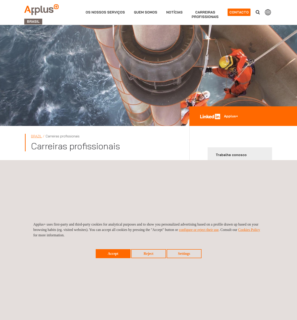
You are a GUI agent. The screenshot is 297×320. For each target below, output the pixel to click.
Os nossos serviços (105, 12)
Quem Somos (145, 12)
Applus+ (231, 116)
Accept (113, 253)
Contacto (239, 12)
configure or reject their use (199, 230)
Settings (184, 253)
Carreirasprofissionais (205, 14)
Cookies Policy (249, 230)
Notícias (174, 12)
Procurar (257, 12)
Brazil (36, 136)
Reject (148, 253)
